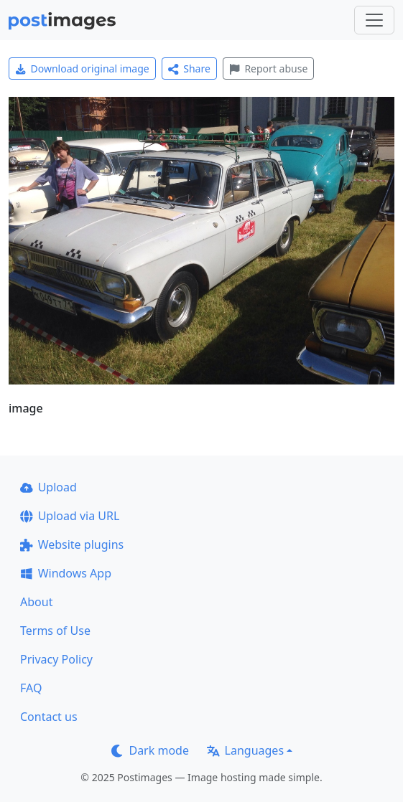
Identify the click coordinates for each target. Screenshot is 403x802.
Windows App (65, 573)
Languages (245, 750)
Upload (48, 487)
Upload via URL (69, 516)
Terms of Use (55, 630)
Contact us (49, 717)
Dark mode (150, 750)
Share (189, 68)
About (36, 602)
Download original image (82, 68)
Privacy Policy (56, 659)
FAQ (31, 688)
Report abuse (268, 68)
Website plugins (72, 544)
